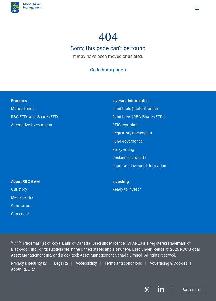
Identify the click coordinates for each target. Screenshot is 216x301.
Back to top (192, 289)
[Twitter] (146, 290)
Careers (17, 214)
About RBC (20, 269)
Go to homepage (106, 70)
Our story (19, 189)
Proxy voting (123, 149)
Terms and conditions (123, 263)
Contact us (20, 205)
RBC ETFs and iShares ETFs (35, 116)
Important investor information (139, 165)
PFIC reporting (125, 125)
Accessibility (86, 263)
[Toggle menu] (197, 7)
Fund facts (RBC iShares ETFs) (139, 116)
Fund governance (127, 141)
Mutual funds (22, 108)
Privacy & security (26, 263)
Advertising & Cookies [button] (168, 263)
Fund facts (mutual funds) (135, 108)
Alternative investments (31, 125)
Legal (59, 263)
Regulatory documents (132, 133)
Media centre (22, 197)
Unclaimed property (129, 157)
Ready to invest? (126, 189)
